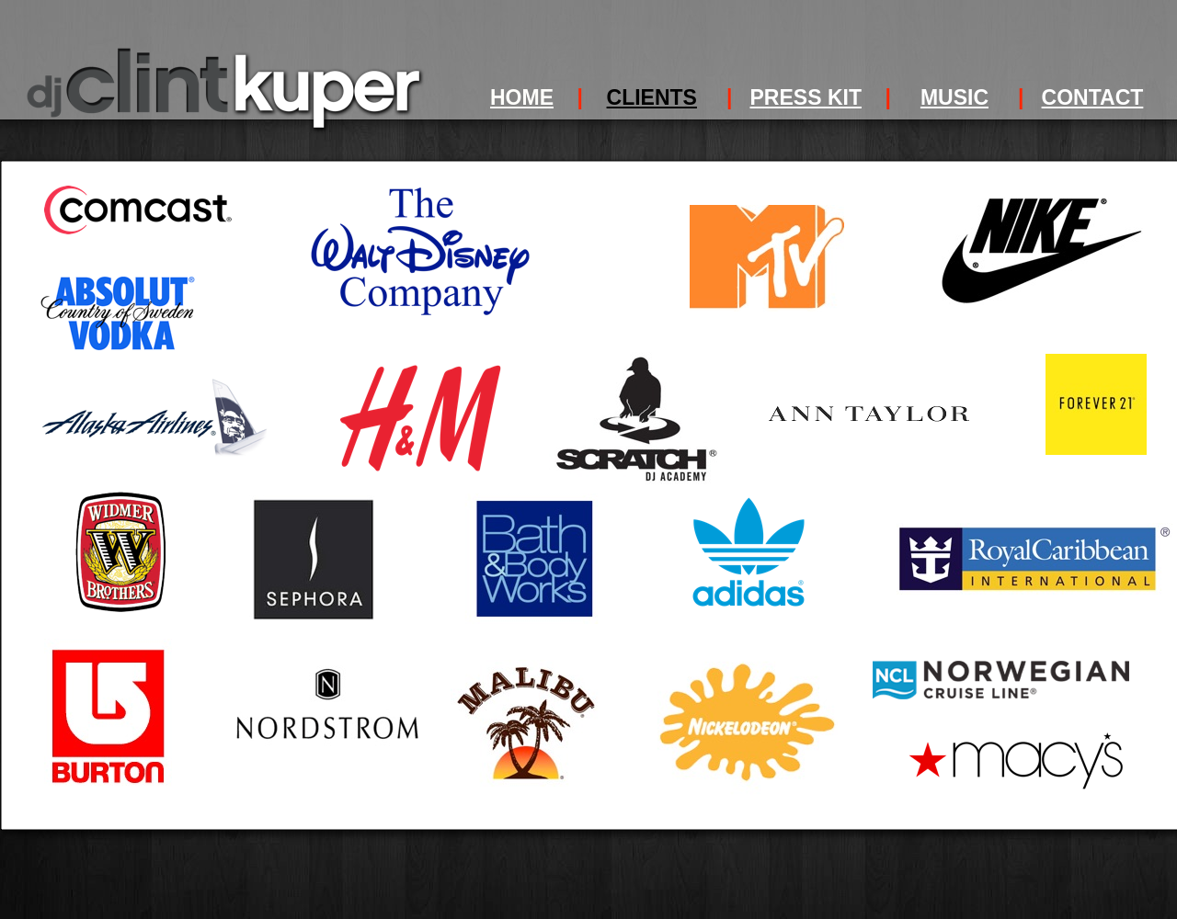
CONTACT (1093, 97)
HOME (522, 97)
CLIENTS (652, 97)
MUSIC (954, 97)
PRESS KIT (806, 97)
